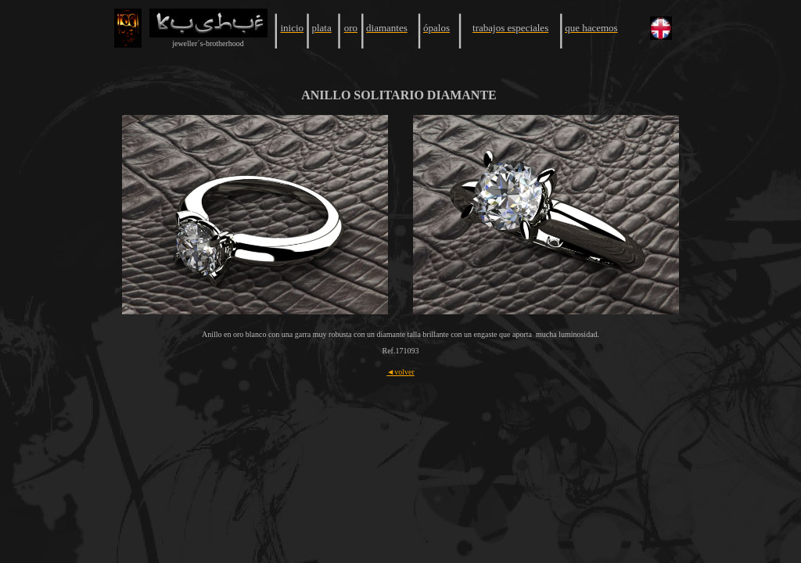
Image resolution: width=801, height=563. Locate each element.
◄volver (400, 372)
